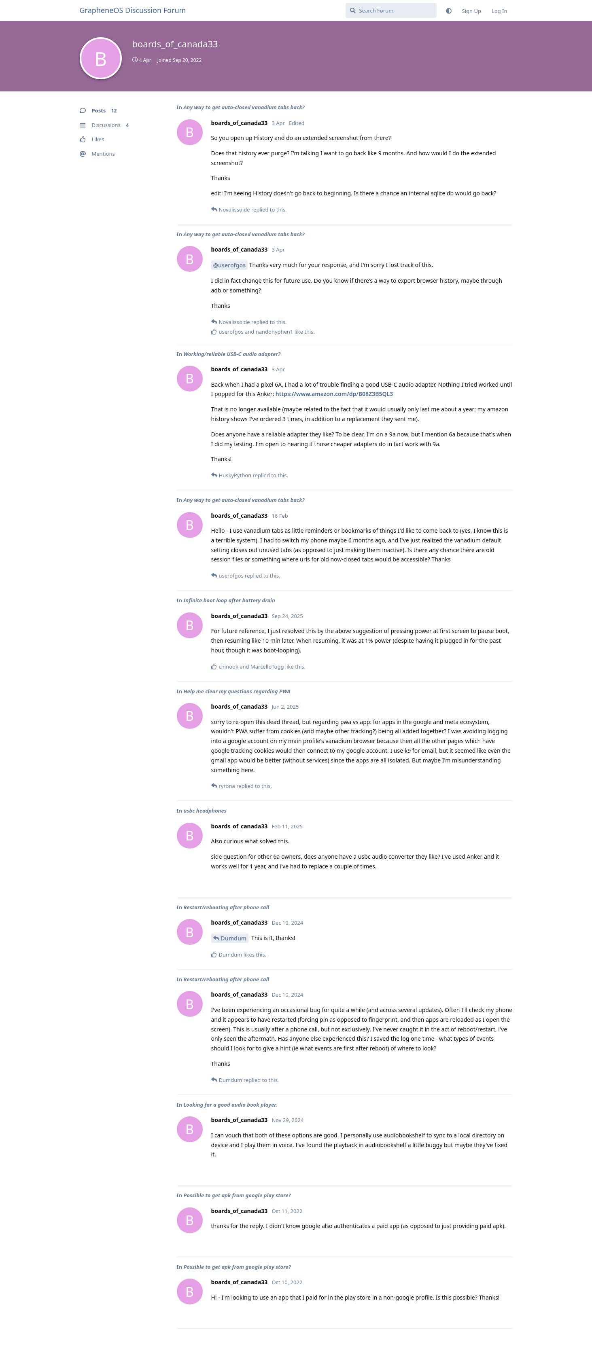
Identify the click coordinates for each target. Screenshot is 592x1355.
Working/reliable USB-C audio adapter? (231, 354)
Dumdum (234, 938)
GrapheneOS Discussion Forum (133, 10)
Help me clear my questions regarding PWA (236, 691)
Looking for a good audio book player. (230, 1104)
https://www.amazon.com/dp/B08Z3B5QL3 (334, 394)
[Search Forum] (391, 10)
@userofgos (229, 265)
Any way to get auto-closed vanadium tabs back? (243, 107)
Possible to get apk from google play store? (237, 1195)
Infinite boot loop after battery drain (229, 600)
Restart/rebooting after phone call (226, 907)
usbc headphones (204, 810)
